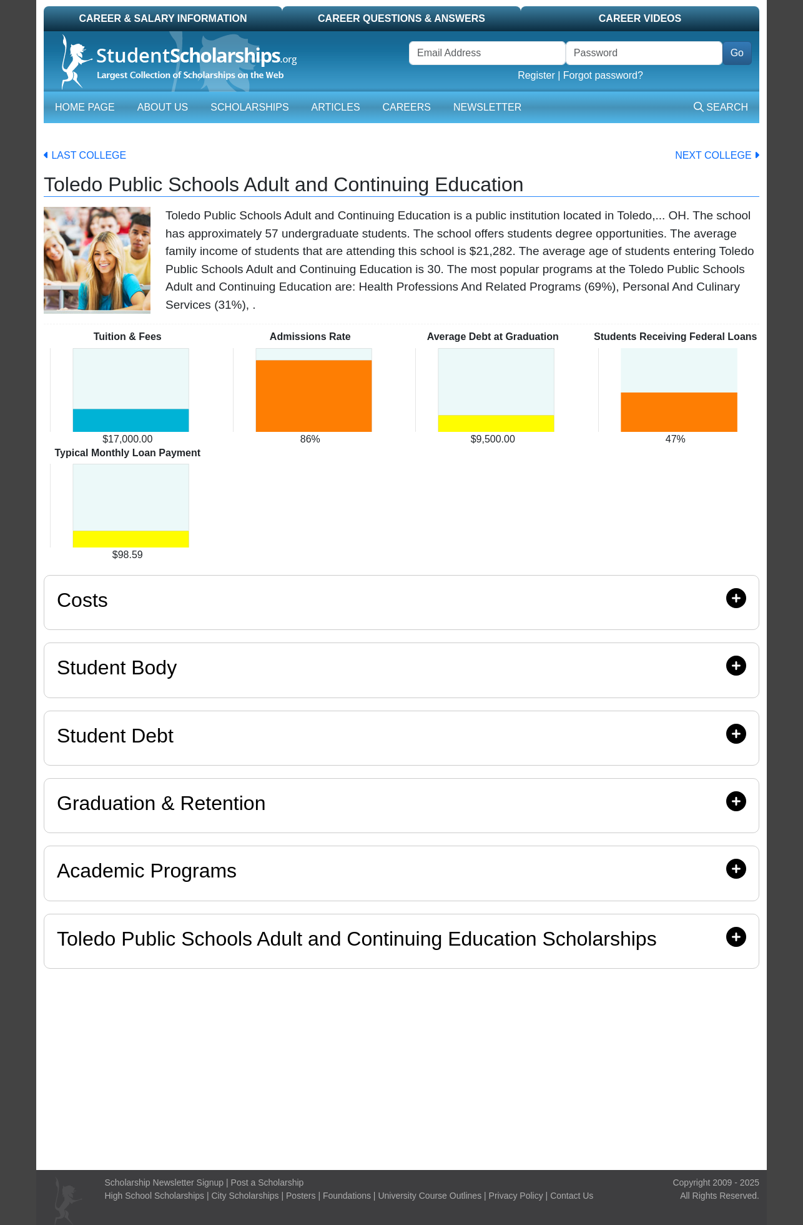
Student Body (401, 667)
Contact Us (571, 1196)
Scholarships (249, 107)
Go (737, 53)
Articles (336, 107)
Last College (85, 155)
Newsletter (487, 107)
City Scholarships (244, 1196)
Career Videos (640, 18)
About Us (163, 107)
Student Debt (401, 735)
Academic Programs (401, 870)
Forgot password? (603, 75)
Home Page (85, 107)
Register (536, 75)
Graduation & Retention (401, 802)
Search (721, 107)
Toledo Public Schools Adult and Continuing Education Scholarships (357, 939)
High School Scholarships (155, 1196)
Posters (300, 1196)
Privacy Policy (516, 1196)
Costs (401, 599)
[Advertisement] (401, 1066)
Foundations (347, 1196)
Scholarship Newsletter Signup (164, 1183)
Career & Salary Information (163, 18)
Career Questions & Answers (401, 18)
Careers (407, 107)
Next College (717, 155)
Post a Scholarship (267, 1183)
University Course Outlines (429, 1196)
